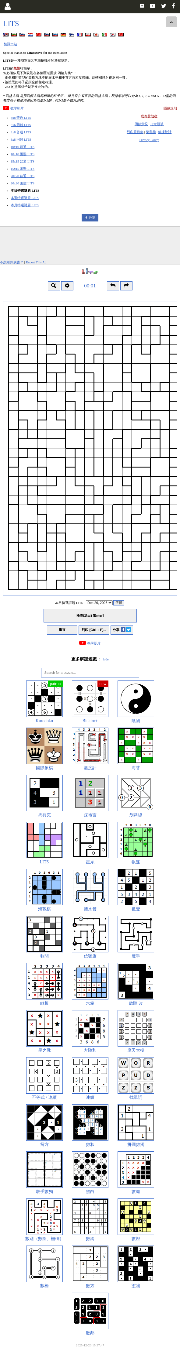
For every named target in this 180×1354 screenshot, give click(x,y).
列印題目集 (135, 132)
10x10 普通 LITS (22, 147)
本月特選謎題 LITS (25, 205)
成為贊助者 (149, 116)
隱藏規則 (170, 108)
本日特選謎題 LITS (25, 190)
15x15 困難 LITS (22, 168)
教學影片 (17, 108)
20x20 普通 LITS (22, 176)
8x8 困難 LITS (21, 139)
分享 (92, 217)
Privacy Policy (149, 140)
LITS (11, 23)
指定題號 (157, 124)
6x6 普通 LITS (21, 117)
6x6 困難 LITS (21, 125)
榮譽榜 (151, 132)
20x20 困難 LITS (22, 183)
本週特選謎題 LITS (25, 198)
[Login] (7, 6)
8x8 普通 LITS (21, 132)
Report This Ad (36, 262)
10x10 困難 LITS (22, 154)
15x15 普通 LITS (22, 161)
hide (106, 659)
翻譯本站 (10, 44)
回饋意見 (141, 124)
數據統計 (164, 132)
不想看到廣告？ (11, 262)
